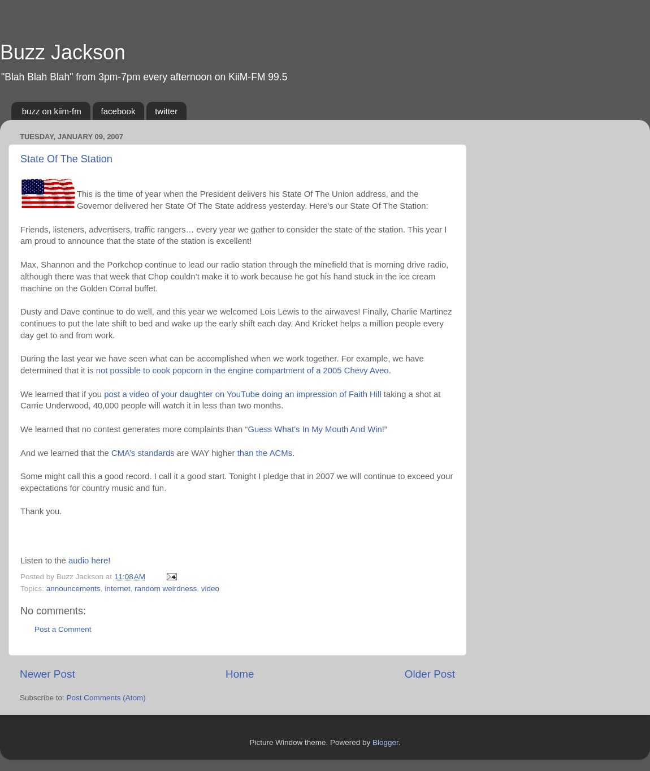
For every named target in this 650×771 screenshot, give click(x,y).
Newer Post (47, 674)
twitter (166, 111)
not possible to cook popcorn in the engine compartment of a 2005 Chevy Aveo (242, 370)
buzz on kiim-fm (51, 111)
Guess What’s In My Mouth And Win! (316, 429)
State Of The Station (66, 159)
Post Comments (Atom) (106, 698)
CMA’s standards (143, 453)
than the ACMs (264, 453)
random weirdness (166, 588)
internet (117, 588)
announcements (73, 588)
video (210, 588)
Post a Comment (63, 629)
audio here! (89, 560)
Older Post (430, 674)
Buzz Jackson (62, 52)
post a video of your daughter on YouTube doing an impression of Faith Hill (242, 394)
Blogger (385, 742)
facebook (118, 111)
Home (240, 674)
